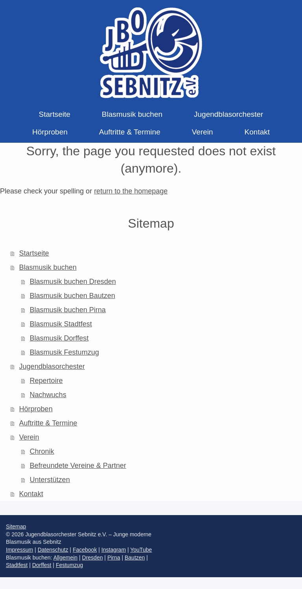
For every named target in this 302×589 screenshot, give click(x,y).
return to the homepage (131, 191)
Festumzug (69, 565)
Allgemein (65, 557)
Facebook (85, 550)
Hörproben (36, 409)
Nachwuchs (48, 395)
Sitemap (16, 526)
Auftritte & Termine (48, 423)
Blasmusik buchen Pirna (68, 310)
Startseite (34, 253)
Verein (29, 437)
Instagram (113, 550)
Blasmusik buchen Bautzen (72, 296)
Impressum (19, 550)
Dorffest (42, 565)
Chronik (42, 451)
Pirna (113, 557)
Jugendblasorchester (52, 366)
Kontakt (31, 494)
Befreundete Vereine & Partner (78, 465)
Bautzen (135, 557)
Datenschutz (53, 550)
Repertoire (46, 381)
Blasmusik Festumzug (64, 352)
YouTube (141, 550)
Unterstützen (50, 480)
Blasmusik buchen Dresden (73, 281)
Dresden (92, 557)
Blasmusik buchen (48, 267)
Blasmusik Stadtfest (61, 324)
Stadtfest (17, 565)
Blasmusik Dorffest (59, 338)
